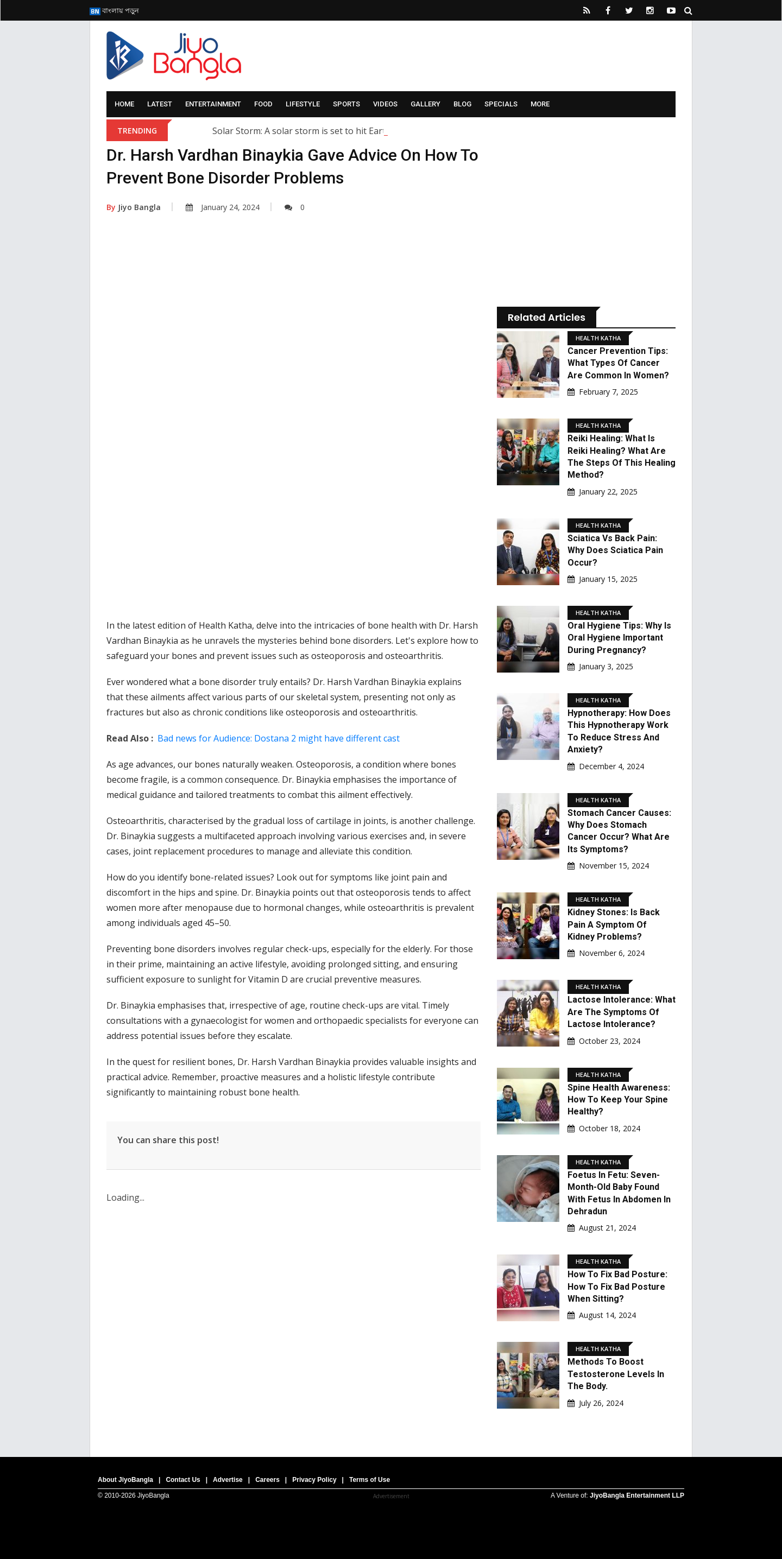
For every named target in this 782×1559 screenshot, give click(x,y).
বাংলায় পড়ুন (114, 10)
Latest (159, 104)
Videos (385, 104)
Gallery (425, 104)
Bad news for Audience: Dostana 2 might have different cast (278, 738)
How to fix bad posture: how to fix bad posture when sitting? (617, 1286)
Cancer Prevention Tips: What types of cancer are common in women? (618, 363)
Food (263, 104)
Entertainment (213, 104)
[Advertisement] (293, 333)
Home (124, 104)
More (540, 104)
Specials (501, 104)
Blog (462, 104)
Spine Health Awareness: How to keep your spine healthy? (618, 1099)
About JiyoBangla (125, 1480)
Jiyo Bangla (133, 207)
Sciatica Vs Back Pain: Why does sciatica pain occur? (615, 550)
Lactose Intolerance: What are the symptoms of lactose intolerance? (621, 1011)
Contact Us (183, 1480)
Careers (267, 1480)
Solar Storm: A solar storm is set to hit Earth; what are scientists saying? (357, 131)
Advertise (228, 1480)
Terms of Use (369, 1480)
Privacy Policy (314, 1480)
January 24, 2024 (223, 207)
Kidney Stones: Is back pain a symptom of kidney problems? (613, 924)
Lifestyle (303, 104)
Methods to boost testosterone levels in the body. (615, 1374)
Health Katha (598, 338)
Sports (346, 104)
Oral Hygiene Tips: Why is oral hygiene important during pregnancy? (619, 637)
